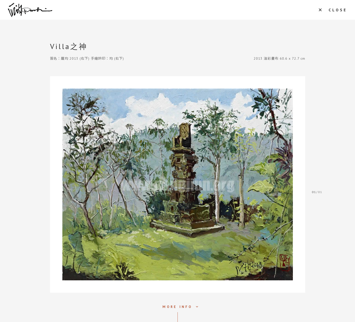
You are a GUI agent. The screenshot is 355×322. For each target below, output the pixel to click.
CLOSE (338, 10)
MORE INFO (177, 306)
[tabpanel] (177, 184)
